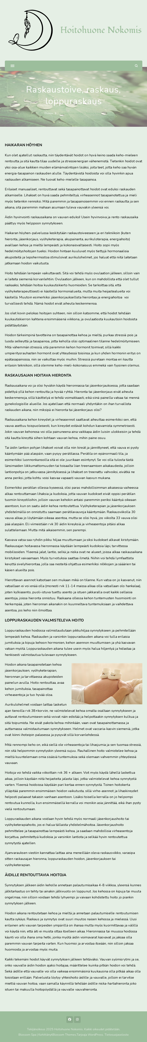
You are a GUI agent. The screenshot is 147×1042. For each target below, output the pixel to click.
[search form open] (136, 66)
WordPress (95, 1035)
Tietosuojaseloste (117, 1035)
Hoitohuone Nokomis (101, 30)
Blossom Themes (64, 1035)
